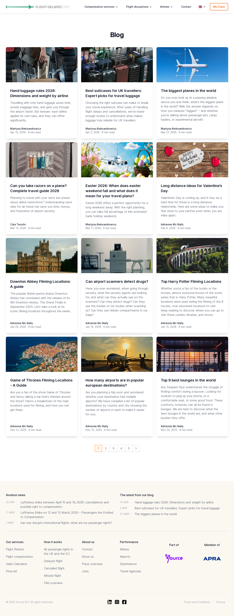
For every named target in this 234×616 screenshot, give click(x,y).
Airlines (124, 549)
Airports (125, 556)
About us (88, 556)
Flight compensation (19, 556)
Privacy (220, 602)
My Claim (219, 6)
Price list (11, 571)
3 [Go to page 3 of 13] (113, 448)
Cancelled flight (54, 568)
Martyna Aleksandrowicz (25, 128)
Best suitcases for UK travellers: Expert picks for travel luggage (177, 508)
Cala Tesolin (18, 224)
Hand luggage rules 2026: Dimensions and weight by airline (174, 502)
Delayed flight (53, 561)
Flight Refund (15, 549)
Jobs (85, 571)
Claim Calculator (16, 564)
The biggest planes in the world (156, 514)
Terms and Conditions (197, 602)
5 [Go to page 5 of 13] (129, 448)
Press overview (92, 564)
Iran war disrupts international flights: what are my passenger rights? (66, 523)
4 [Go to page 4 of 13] (121, 448)
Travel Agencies (130, 571)
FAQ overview (53, 583)
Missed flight (52, 575)
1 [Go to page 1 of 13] (98, 448)
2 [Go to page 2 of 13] (106, 448)
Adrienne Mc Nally (172, 224)
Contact (186, 6)
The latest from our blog (137, 495)
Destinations (128, 564)
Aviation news (15, 495)
